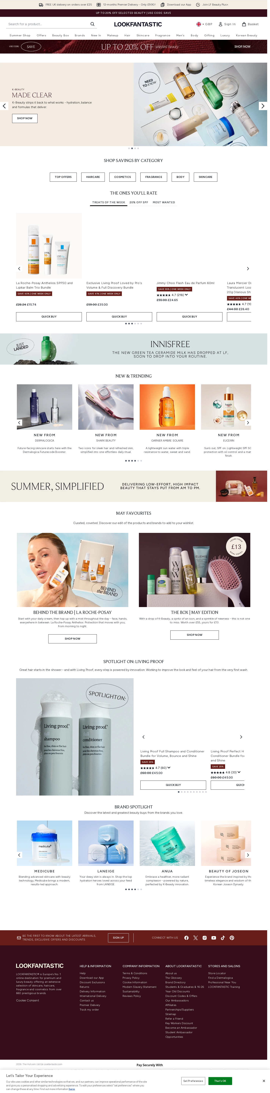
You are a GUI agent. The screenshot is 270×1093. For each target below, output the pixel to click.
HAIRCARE (93, 177)
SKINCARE (206, 177)
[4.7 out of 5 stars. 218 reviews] (170, 295)
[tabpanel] (133, 268)
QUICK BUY (49, 316)
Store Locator (217, 973)
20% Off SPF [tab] (139, 202)
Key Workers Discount (179, 1023)
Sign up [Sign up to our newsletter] (118, 937)
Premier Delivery (90, 1005)
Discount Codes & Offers (181, 996)
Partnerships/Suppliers (179, 1009)
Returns (84, 987)
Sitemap (170, 1014)
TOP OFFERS (63, 177)
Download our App (92, 977)
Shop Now (25, 118)
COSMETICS (122, 177)
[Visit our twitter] (195, 937)
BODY (180, 177)
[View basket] (250, 24)
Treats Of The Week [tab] (108, 202)
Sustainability (131, 991)
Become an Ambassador (181, 1027)
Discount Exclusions (92, 982)
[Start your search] (51, 24)
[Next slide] (263, 106)
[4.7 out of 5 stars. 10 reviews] (240, 304)
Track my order (89, 1009)
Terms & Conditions (135, 973)
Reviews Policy (132, 996)
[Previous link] (19, 422)
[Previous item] (19, 268)
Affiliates (170, 1005)
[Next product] (241, 737)
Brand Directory (175, 982)
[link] (227, 24)
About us (171, 973)
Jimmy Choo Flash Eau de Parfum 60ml (185, 283)
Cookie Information (135, 982)
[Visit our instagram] (204, 937)
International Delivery (93, 996)
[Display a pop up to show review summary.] (186, 294)
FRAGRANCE (153, 177)
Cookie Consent (27, 1000)
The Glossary (173, 977)
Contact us (87, 1000)
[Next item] (248, 268)
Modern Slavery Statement (140, 987)
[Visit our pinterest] (231, 937)
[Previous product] (143, 737)
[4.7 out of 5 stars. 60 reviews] (153, 768)
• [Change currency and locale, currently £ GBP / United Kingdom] (204, 24)
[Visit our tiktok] (222, 937)
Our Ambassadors (177, 1000)
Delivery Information (92, 991)
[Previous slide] (4, 106)
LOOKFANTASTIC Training (224, 987)
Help (83, 973)
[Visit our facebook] (186, 937)
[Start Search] (92, 24)
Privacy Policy (131, 977)
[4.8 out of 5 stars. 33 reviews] (224, 772)
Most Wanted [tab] (164, 202)
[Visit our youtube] (213, 937)
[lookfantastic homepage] (138, 24)
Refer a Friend (174, 1018)
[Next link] (248, 422)
